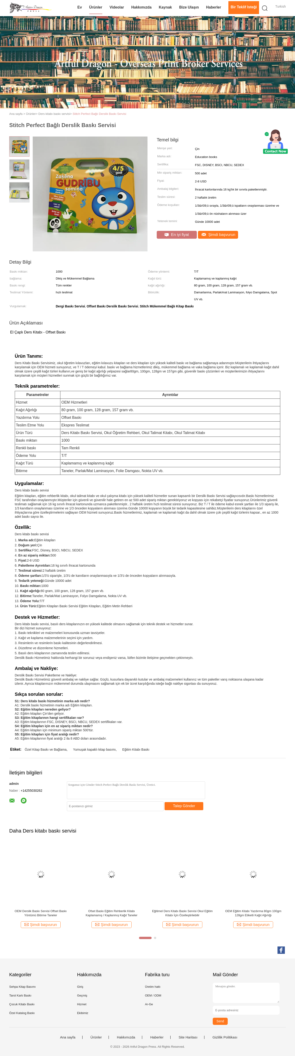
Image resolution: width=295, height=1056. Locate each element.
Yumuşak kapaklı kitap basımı (94, 749)
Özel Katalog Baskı (22, 1013)
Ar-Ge (149, 1004)
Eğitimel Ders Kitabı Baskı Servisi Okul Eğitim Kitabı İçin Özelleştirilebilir (182, 913)
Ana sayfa (67, 1037)
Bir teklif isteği (244, 7)
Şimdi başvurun (218, 234)
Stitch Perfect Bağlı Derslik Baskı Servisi (99, 114)
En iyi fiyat (177, 234)
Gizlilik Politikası (224, 1037)
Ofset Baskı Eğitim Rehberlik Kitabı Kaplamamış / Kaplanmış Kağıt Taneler (112, 913)
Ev (79, 7)
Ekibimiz (82, 1013)
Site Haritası (188, 1037)
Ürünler (95, 7)
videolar (116, 7)
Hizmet (81, 1004)
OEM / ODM (153, 995)
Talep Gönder (184, 806)
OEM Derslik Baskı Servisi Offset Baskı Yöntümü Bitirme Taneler (41, 913)
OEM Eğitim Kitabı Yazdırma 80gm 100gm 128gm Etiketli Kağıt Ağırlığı (253, 913)
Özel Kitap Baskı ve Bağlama (45, 749)
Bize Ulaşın (189, 7)
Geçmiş (82, 995)
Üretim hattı (152, 986)
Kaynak (165, 7)
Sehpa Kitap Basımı (22, 986)
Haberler (213, 7)
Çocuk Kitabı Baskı (22, 1004)
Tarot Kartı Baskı (20, 995)
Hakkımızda (141, 7)
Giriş (80, 986)
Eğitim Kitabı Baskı (136, 749)
